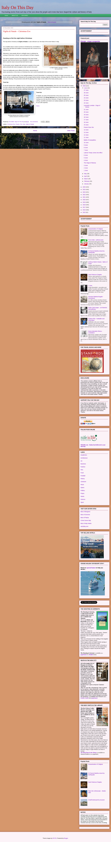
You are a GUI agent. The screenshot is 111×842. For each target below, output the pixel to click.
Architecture (84, 458)
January (86, 184)
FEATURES (24, 15)
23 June (86, 100)
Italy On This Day (17, 7)
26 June (86, 92)
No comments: (34, 121)
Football (83, 475)
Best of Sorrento (85, 514)
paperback (84, 654)
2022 (84, 194)
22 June (86, 103)
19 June (86, 114)
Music (82, 484)
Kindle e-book (85, 698)
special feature (91, 568)
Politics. (83, 490)
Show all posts (52, 22)
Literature (83, 481)
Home (6, 15)
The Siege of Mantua (90, 163)
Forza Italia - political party (95, 240)
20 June (86, 112)
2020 (84, 199)
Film (82, 470)
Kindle (91, 654)
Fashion (83, 467)
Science (83, 499)
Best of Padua (85, 517)
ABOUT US (15, 15)
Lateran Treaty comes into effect (93, 152)
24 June (86, 98)
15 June (86, 125)
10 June (86, 142)
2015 (84, 212)
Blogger (66, 838)
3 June (86, 165)
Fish (21, 124)
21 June (86, 109)
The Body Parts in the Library (89, 752)
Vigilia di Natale (30, 124)
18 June (86, 117)
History (83, 478)
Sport (82, 502)
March (86, 178)
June (85, 88)
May (85, 173)
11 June (86, 137)
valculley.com (84, 526)
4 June (86, 160)
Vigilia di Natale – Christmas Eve (16, 31)
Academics (84, 455)
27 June (86, 90)
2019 (84, 202)
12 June (86, 135)
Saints (82, 496)
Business (83, 464)
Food (82, 472)
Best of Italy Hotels (86, 523)
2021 (84, 197)
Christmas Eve (11, 124)
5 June (86, 158)
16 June (86, 122)
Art (81, 461)
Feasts (17, 124)
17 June (86, 119)
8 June (86, 147)
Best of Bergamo (85, 511)
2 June (86, 168)
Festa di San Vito (89, 127)
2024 (84, 189)
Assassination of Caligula (95, 229)
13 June (86, 132)
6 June (86, 155)
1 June (86, 170)
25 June (86, 95)
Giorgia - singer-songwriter (90, 41)
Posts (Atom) (42, 136)
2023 (84, 192)
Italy (24, 124)
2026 (84, 86)
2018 (84, 205)
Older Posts (71, 130)
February (87, 181)
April (85, 176)
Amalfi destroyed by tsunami (96, 800)
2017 (84, 207)
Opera (82, 487)
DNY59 (55, 838)
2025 (84, 187)
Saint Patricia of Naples (95, 274)
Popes (82, 493)
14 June (86, 130)
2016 (84, 210)
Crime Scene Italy (86, 520)
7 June (86, 150)
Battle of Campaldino (90, 140)
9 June (86, 145)
